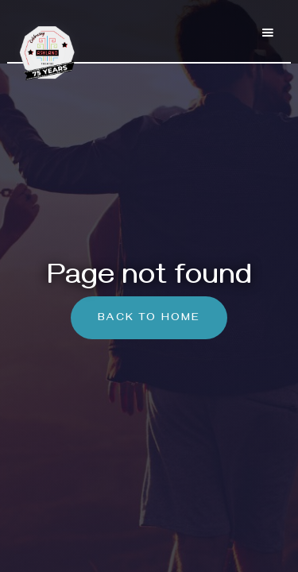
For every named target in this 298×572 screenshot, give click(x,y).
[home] (53, 43)
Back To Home (149, 319)
